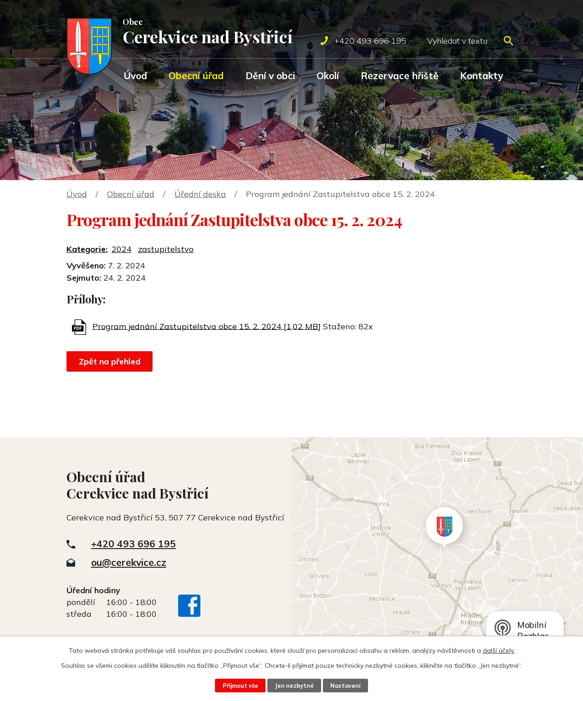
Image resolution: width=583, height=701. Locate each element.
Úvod (135, 75)
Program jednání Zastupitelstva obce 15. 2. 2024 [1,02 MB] (206, 326)
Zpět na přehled (109, 361)
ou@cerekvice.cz (128, 562)
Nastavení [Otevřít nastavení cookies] (345, 685)
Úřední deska (200, 194)
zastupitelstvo (166, 249)
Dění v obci (270, 75)
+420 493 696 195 (133, 544)
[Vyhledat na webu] (470, 41)
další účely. (499, 650)
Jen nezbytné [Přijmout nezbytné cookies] (294, 685)
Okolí (328, 75)
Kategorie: (86, 249)
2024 (122, 249)
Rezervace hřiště (400, 75)
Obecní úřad (196, 75)
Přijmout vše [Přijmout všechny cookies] (240, 685)
